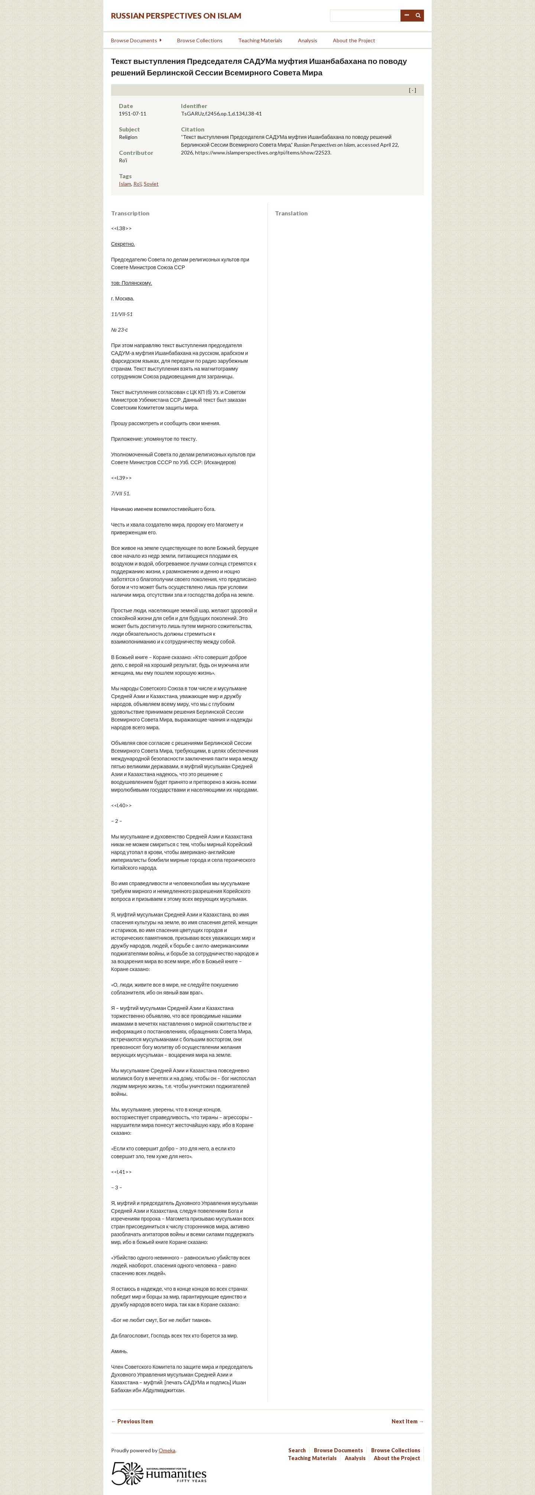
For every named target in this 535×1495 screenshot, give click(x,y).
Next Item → (408, 1421)
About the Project (354, 40)
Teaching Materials (260, 40)
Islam (125, 183)
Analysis (307, 40)
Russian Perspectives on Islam (176, 15)
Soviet (151, 183)
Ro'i (137, 183)
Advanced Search (406, 16)
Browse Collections (200, 40)
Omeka (167, 1450)
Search (418, 16)
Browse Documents (134, 40)
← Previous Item (132, 1421)
